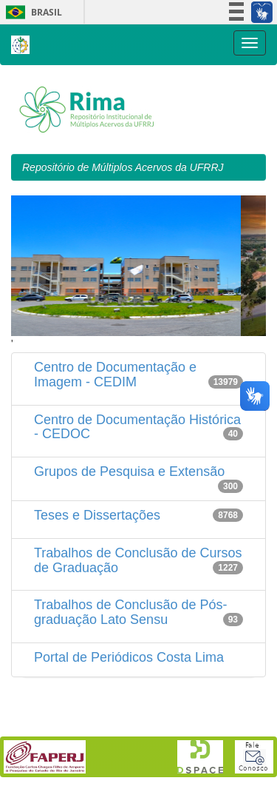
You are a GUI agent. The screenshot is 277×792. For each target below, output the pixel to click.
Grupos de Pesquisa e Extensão (129, 471)
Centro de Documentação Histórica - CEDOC (137, 427)
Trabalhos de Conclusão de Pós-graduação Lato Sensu (130, 612)
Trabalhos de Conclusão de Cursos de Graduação (138, 560)
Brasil (31, 12)
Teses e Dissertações (97, 515)
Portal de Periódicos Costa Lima (129, 657)
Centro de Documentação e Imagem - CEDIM (115, 374)
